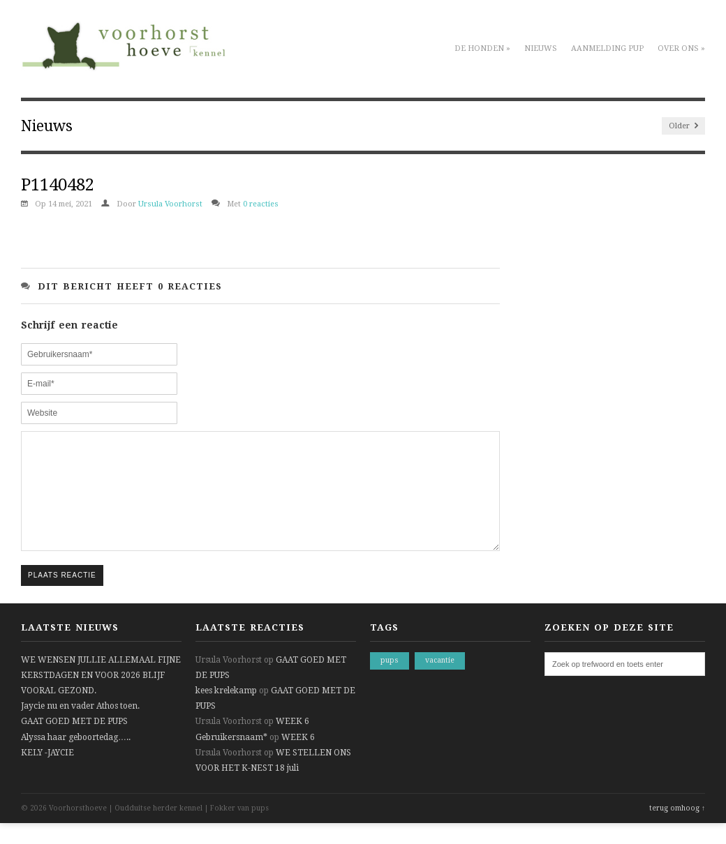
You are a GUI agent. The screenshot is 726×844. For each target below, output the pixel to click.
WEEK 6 (292, 742)
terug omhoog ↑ (677, 829)
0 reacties (261, 204)
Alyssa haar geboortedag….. (76, 758)
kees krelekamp (226, 711)
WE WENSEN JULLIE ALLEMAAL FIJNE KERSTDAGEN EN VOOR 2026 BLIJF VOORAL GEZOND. (101, 696)
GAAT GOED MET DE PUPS (74, 742)
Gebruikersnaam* (231, 758)
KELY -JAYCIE (47, 773)
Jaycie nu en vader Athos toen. (80, 727)
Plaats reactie (62, 596)
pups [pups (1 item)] (389, 681)
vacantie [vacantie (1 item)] (439, 681)
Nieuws (540, 48)
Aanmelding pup (607, 48)
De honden (482, 48)
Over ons (681, 48)
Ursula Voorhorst (170, 204)
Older (683, 126)
